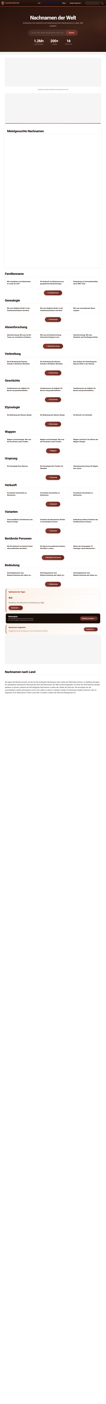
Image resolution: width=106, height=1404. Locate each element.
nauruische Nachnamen (18, 868)
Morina (46, 200)
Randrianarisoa (79, 149)
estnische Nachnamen (18, 739)
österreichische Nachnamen (52, 893)
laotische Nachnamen (82, 818)
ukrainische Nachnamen (18, 1007)
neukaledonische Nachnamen (85, 868)
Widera (16, 200)
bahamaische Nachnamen (84, 685)
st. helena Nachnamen (18, 957)
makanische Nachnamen (83, 832)
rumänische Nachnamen (83, 916)
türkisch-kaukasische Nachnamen (87, 998)
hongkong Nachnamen (83, 773)
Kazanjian (47, 174)
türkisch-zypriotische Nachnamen (22, 889)
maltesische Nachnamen (83, 841)
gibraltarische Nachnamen (84, 755)
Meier (16, 185)
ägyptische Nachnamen (83, 663)
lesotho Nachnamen (17, 823)
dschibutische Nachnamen (19, 730)
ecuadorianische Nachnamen (53, 730)
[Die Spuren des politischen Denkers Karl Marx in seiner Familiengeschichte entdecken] (53, 508)
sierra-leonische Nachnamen (20, 943)
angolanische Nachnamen (52, 672)
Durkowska (18, 159)
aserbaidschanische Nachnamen (86, 681)
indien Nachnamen (17, 778)
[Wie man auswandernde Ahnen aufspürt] (86, 270)
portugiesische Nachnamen (52, 911)
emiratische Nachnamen (51, 1016)
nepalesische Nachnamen (52, 868)
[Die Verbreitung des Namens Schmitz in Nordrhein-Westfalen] (20, 323)
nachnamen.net (53, 1245)
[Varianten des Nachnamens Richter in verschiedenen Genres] (53, 481)
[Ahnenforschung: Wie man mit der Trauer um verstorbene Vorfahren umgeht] (20, 296)
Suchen (71, 33)
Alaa (45, 195)
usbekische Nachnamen (18, 1012)
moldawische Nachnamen (52, 854)
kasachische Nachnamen (19, 805)
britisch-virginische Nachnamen (21, 708)
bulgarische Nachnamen (83, 708)
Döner (76, 169)
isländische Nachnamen (83, 782)
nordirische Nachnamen (83, 881)
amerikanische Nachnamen (84, 1016)
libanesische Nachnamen (83, 823)
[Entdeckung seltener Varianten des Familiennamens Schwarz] (86, 481)
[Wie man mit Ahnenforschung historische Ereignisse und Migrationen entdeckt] (53, 296)
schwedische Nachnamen (84, 932)
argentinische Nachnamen (84, 676)
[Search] (92, 3)
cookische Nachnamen (83, 717)
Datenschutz (79, 1254)
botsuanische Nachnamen (52, 703)
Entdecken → (15, 568)
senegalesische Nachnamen (52, 936)
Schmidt (77, 179)
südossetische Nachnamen (84, 962)
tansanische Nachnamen (19, 985)
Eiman (46, 144)
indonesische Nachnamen (52, 778)
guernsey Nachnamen (82, 764)
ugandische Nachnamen (83, 1003)
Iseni (46, 205)
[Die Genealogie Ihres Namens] (20, 427)
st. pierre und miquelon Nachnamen (23, 962)
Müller (76, 154)
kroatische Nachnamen (83, 814)
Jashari (16, 210)
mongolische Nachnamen (19, 859)
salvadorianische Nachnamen (85, 730)
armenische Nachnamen (19, 681)
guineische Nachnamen (18, 769)
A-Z (39, 3)
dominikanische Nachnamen (53, 726)
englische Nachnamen (50, 735)
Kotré (46, 220)
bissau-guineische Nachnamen (53, 769)
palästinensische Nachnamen (53, 898)
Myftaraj (47, 169)
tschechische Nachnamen (52, 994)
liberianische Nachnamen (19, 827)
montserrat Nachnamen (83, 859)
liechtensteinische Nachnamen (85, 827)
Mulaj (46, 210)
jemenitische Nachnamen (84, 791)
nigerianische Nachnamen (19, 877)
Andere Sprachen (75, 3)
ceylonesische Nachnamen (52, 953)
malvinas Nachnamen (50, 739)
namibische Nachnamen (83, 863)
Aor (15, 164)
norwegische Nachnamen (84, 889)
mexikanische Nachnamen (84, 850)
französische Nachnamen (84, 744)
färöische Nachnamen (82, 739)
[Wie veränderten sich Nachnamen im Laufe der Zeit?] (20, 243)
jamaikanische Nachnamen (20, 791)
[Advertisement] (53, 72)
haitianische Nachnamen (19, 773)
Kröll (76, 215)
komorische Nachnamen (19, 814)
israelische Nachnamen (51, 787)
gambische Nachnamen (83, 748)
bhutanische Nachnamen (51, 699)
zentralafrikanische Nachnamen (54, 1025)
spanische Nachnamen (18, 953)
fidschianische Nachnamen (20, 744)
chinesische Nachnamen (51, 717)
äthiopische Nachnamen (19, 685)
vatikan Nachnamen (82, 1012)
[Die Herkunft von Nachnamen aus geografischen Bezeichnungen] (53, 243)
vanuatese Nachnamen (51, 1012)
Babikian (17, 139)
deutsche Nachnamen (18, 726)
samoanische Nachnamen (84, 667)
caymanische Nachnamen (84, 712)
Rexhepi (77, 185)
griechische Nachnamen (51, 760)
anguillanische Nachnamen (84, 672)
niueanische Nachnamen (83, 877)
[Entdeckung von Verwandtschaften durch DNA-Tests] (86, 243)
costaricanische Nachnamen (20, 721)
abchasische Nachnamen (19, 663)
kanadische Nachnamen (51, 800)
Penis (16, 169)
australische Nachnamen (51, 685)
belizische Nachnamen (50, 694)
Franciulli (77, 195)
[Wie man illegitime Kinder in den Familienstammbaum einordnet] (20, 270)
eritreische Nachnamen (83, 735)
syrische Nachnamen (17, 980)
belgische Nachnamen (18, 694)
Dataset (67, 1254)
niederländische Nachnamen (85, 872)
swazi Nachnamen (81, 973)
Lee (15, 205)
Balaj (76, 210)
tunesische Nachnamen (83, 994)
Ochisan (47, 139)
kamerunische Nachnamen (19, 800)
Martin (16, 179)
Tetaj (15, 189)
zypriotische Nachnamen (83, 1025)
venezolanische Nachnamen (20, 1016)
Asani (46, 185)
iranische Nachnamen (18, 782)
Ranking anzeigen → (89, 579)
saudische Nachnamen (51, 932)
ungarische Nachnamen (51, 1007)
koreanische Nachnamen (19, 881)
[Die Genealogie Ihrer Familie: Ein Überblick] (53, 428)
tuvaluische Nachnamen (18, 1003)
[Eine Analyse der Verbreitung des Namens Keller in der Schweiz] (86, 323)
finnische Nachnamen (50, 744)
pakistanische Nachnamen (19, 898)
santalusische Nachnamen (84, 957)
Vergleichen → (91, 590)
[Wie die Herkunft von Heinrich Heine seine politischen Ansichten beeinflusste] (20, 508)
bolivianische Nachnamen (84, 699)
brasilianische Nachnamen (84, 703)
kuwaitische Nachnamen (51, 818)
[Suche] (47, 32)
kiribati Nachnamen (49, 809)
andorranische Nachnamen (19, 672)
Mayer (16, 220)
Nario (16, 154)
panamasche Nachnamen (19, 902)
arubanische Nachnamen (51, 681)
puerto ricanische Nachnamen (85, 911)
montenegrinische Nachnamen (53, 859)
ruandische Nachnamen (51, 916)
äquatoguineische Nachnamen (53, 676)
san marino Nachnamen (51, 927)
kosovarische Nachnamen (52, 814)
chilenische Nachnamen (18, 717)
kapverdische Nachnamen (84, 800)
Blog (63, 3)
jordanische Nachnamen (51, 796)
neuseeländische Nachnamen (20, 872)
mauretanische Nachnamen (84, 845)
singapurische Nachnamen (84, 943)
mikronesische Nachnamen (20, 854)
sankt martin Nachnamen (83, 927)
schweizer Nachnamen (18, 936)
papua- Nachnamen (49, 902)
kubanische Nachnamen (18, 818)
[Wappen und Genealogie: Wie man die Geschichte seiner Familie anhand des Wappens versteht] (20, 401)
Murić (46, 215)
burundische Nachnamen (51, 712)
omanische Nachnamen (18, 893)
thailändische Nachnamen (52, 985)
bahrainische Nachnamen (19, 690)
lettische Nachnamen (50, 823)
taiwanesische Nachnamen (84, 980)
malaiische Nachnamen (83, 836)
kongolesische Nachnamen (84, 721)
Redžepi (77, 139)
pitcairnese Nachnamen (83, 907)
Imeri (46, 179)
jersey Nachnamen (17, 796)
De (45, 164)
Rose (15, 195)
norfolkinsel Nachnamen (51, 889)
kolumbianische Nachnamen (85, 809)
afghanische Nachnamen (51, 663)
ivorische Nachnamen (18, 735)
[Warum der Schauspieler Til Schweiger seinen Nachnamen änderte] (86, 508)
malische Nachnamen (50, 841)
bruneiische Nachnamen (51, 708)
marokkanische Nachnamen (20, 845)
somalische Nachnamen (83, 948)
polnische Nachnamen (18, 911)
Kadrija (76, 205)
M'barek (47, 189)
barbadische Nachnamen (83, 690)
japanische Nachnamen (51, 791)
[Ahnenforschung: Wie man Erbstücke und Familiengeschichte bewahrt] (86, 296)
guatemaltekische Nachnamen (53, 764)
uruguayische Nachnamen (84, 1007)
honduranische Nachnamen (52, 773)
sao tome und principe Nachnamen (22, 932)
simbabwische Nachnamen (52, 943)
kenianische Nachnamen (83, 805)
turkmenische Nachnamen (52, 998)
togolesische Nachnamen (84, 985)
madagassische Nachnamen (20, 836)
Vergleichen (57, 1254)
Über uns (36, 1254)
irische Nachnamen (49, 782)
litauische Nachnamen (18, 832)
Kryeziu (77, 189)
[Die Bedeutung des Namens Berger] (20, 375)
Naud (46, 154)
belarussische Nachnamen (19, 1025)
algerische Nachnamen (51, 667)
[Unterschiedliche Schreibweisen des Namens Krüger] (20, 481)
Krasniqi (77, 174)
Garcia (76, 200)
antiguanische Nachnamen (19, 676)
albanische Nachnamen (18, 667)
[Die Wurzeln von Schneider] (86, 375)
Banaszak (77, 164)
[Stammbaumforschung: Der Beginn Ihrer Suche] (86, 428)
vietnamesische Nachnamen (20, 1021)
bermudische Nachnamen (19, 699)
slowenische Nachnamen (51, 948)
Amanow (77, 144)
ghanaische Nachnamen (51, 755)
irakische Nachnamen (82, 778)
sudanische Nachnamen (51, 969)
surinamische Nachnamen (52, 973)
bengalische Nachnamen (51, 690)
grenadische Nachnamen (19, 760)
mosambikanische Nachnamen (21, 863)
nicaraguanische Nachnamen (53, 872)
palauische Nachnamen (83, 898)
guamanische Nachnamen (19, 764)
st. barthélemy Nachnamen (84, 953)
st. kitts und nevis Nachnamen (53, 957)
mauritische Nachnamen (19, 850)
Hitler (16, 144)
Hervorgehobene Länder (52, 3)
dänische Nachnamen (50, 721)
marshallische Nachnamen (52, 845)
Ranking (46, 1254)
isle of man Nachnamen (18, 787)
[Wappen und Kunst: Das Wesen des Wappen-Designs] (86, 401)
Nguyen (16, 215)
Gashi (76, 159)
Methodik (26, 1254)
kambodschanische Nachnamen (86, 796)
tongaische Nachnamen (18, 989)
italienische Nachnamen (83, 787)
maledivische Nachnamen (19, 841)
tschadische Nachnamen (19, 994)
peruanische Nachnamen (19, 907)
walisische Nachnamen (51, 1021)
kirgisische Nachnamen (18, 809)
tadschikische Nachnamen (52, 980)
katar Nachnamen (49, 805)
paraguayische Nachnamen (84, 902)
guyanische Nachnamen (83, 769)
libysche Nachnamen (50, 827)
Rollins (16, 149)
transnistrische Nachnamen (52, 989)
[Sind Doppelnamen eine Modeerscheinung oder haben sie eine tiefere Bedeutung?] (20, 534)
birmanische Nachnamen (51, 863)
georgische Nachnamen (18, 755)
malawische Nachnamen (51, 836)
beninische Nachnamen (83, 694)
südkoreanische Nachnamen (85, 969)
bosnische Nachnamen (18, 703)
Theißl (46, 149)
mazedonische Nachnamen (52, 850)
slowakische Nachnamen (19, 948)
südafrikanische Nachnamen (20, 969)
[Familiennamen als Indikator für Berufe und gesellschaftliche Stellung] (20, 350)
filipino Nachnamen (49, 907)
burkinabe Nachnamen (18, 712)
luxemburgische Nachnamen (53, 832)
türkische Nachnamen (18, 998)
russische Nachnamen (18, 920)
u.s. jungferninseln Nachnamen (53, 1003)
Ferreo (46, 159)
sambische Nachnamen (83, 920)
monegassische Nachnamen (85, 854)
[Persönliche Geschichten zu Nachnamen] (20, 454)
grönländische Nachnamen (84, 760)
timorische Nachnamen (83, 893)
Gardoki (16, 174)
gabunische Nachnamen (51, 748)
